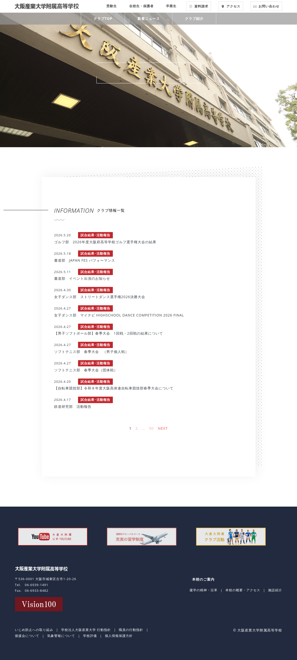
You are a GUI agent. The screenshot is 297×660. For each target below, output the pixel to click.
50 (151, 428)
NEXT (163, 428)
